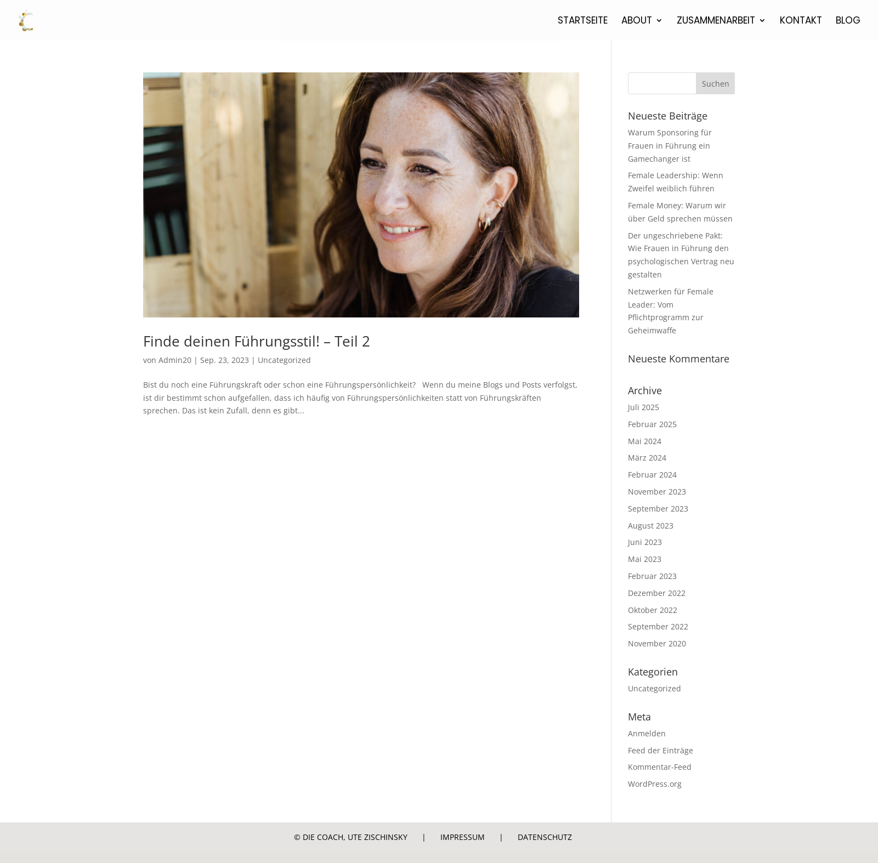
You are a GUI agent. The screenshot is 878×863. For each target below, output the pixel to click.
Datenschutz (545, 837)
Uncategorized (284, 360)
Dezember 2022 (657, 593)
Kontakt (801, 21)
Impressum (462, 837)
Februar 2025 (652, 424)
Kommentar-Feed (660, 767)
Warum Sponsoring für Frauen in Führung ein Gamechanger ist (670, 145)
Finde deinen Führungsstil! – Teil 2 (256, 341)
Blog (848, 21)
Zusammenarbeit (716, 21)
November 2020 (657, 643)
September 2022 (658, 626)
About (636, 21)
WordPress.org (655, 784)
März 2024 (647, 457)
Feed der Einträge (660, 750)
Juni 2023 (645, 542)
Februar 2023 (652, 576)
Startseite (583, 21)
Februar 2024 (652, 474)
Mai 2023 (644, 559)
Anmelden (647, 733)
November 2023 (657, 491)
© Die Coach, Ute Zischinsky (350, 837)
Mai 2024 (644, 441)
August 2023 (650, 525)
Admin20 (174, 360)
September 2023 (658, 508)
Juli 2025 (643, 407)
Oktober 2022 (652, 610)
